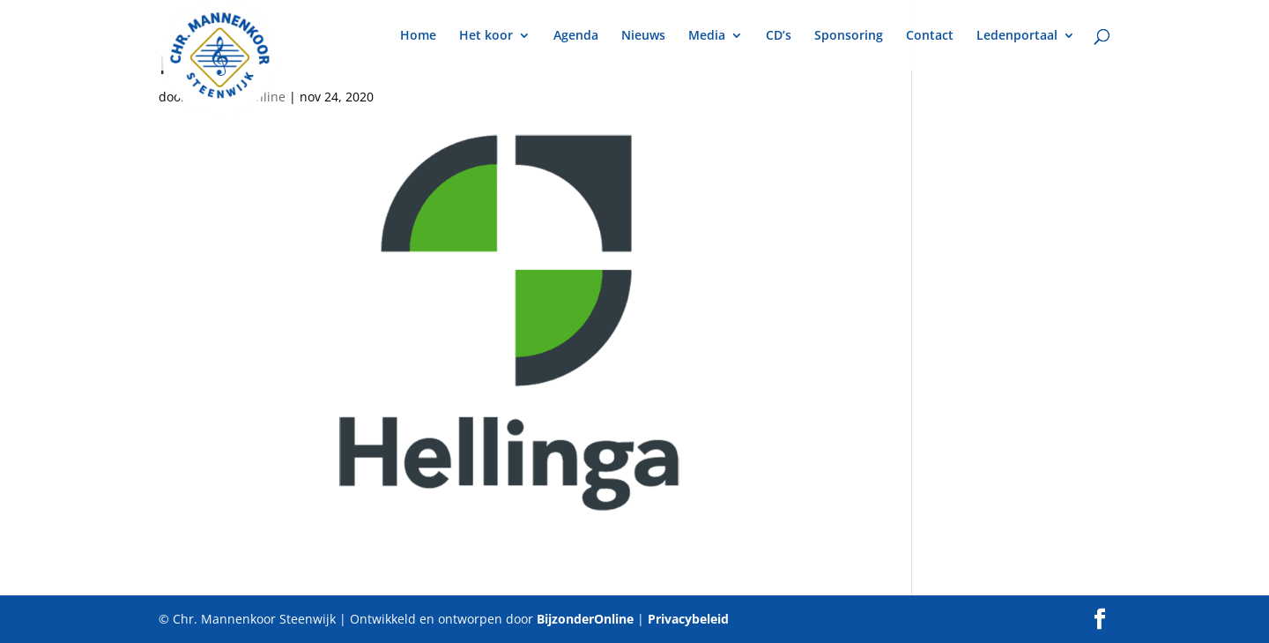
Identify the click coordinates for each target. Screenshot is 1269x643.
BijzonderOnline (585, 618)
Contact (930, 36)
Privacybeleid (688, 618)
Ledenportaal (1017, 36)
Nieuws (643, 36)
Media (706, 36)
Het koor (486, 36)
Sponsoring (848, 36)
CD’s (778, 36)
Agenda (575, 36)
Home (418, 36)
